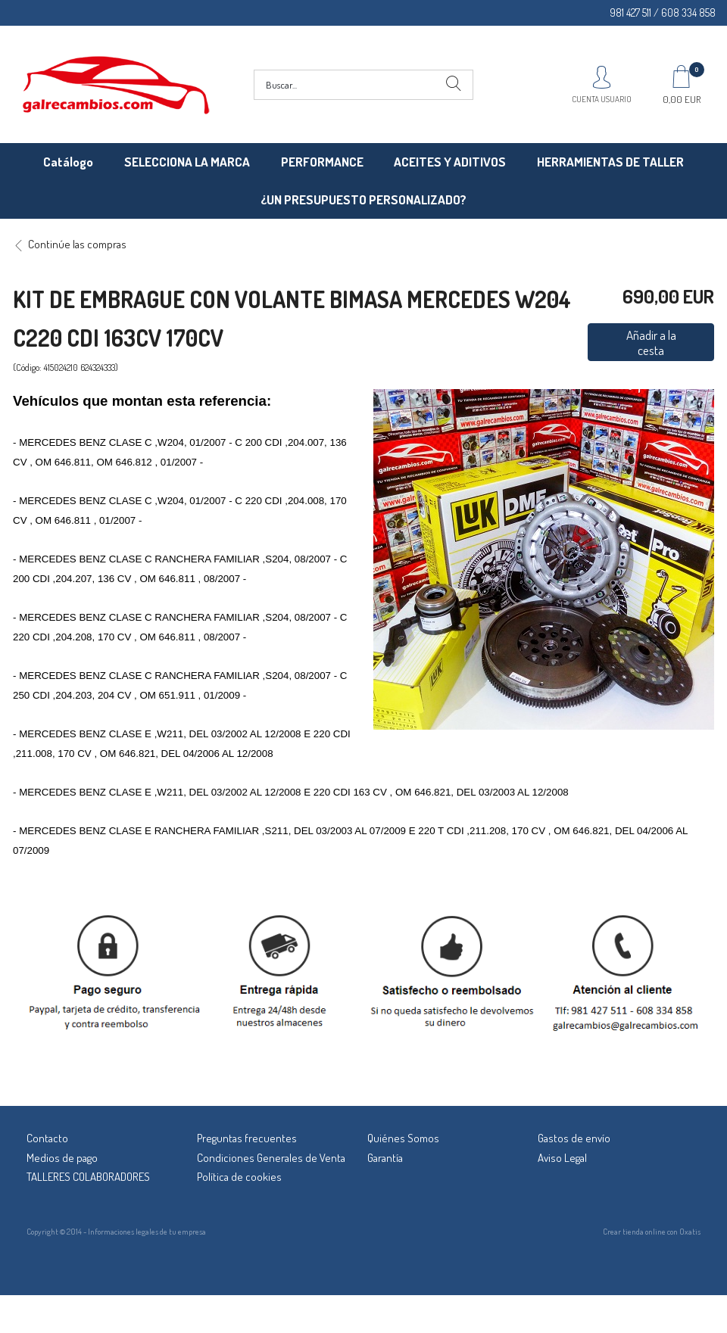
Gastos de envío (574, 1138)
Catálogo (68, 162)
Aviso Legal (562, 1158)
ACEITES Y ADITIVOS (450, 162)
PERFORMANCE (322, 162)
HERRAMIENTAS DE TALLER (610, 162)
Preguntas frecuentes (247, 1138)
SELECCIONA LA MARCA (187, 162)
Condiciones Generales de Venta (271, 1158)
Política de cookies (239, 1176)
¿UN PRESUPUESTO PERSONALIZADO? (363, 199)
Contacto (47, 1138)
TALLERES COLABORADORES (88, 1176)
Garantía (385, 1158)
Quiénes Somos (403, 1138)
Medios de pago (62, 1158)
